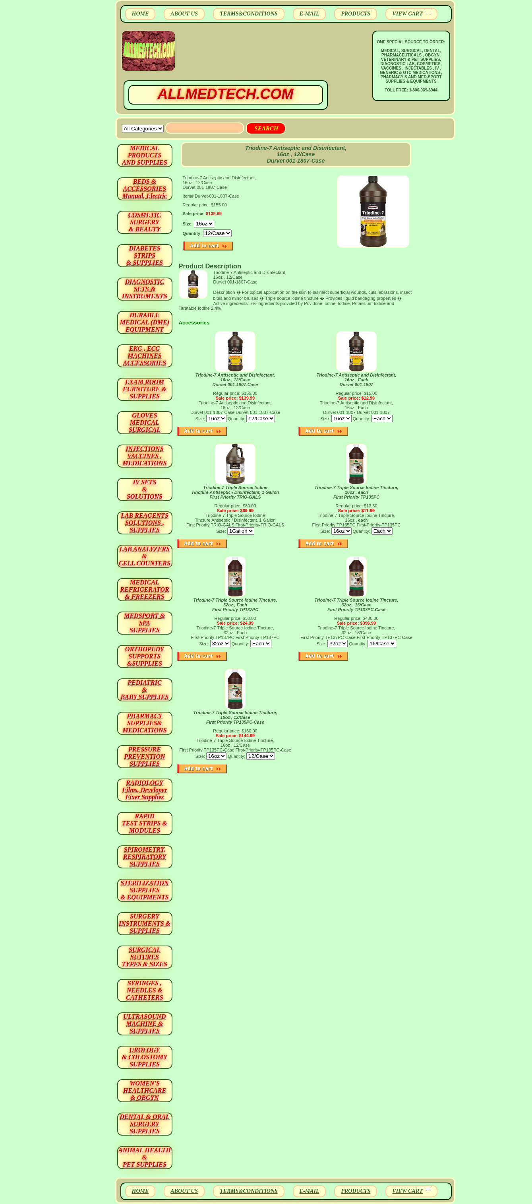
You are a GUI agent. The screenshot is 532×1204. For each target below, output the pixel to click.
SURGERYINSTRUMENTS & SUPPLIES (144, 923)
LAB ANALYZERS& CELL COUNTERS (144, 556)
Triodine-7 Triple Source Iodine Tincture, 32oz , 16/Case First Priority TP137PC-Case (357, 605)
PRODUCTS (355, 14)
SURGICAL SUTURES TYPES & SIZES (144, 956)
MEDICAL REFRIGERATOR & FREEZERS (144, 589)
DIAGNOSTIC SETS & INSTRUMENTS (144, 288)
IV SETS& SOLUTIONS (145, 489)
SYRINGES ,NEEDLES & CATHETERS (144, 990)
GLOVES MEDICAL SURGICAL (145, 422)
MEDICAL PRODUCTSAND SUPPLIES (144, 155)
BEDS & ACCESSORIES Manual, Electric (144, 188)
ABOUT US (184, 14)
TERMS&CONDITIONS (248, 14)
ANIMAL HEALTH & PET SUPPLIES (144, 1157)
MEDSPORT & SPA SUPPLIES (144, 622)
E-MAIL (309, 14)
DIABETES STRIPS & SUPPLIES (144, 255)
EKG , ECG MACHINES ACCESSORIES (144, 355)
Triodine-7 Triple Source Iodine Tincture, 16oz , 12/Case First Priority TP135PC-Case (235, 717)
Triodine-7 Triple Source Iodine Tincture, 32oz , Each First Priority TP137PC (235, 605)
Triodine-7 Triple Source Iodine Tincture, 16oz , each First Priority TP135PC (357, 492)
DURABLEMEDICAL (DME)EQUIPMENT (144, 322)
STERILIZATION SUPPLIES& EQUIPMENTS (144, 890)
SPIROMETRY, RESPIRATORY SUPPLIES (144, 856)
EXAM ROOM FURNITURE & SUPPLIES (144, 389)
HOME (140, 14)
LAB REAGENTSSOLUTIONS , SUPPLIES (144, 522)
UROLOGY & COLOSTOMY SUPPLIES (144, 1057)
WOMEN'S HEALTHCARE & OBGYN (144, 1090)
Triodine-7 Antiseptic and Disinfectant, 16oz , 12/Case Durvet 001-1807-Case (235, 380)
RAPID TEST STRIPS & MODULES (144, 823)
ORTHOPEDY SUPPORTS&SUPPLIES (144, 656)
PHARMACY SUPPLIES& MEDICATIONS (144, 723)
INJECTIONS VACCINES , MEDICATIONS (144, 455)
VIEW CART (407, 14)
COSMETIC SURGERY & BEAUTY (144, 222)
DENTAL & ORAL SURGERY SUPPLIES (145, 1123)
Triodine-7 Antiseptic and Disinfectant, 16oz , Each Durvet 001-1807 (356, 380)
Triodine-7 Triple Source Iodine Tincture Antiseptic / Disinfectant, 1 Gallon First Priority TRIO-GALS (235, 492)
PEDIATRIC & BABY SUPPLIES (145, 689)
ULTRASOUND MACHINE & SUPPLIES (144, 1023)
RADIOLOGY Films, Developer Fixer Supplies (144, 789)
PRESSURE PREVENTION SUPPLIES (144, 756)
